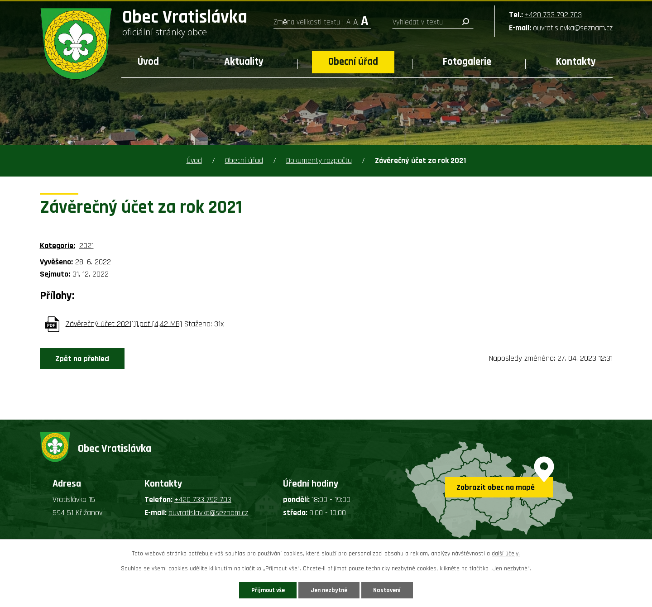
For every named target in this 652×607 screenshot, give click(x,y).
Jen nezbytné (329, 590)
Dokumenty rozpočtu (319, 160)
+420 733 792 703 (553, 15)
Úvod (148, 61)
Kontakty (576, 61)
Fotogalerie (467, 61)
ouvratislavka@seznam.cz (573, 28)
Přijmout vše (266, 590)
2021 (86, 245)
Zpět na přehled (83, 359)
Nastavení (389, 590)
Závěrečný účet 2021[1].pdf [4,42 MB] (124, 323)
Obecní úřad (353, 61)
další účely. (506, 554)
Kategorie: (57, 245)
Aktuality (244, 61)
